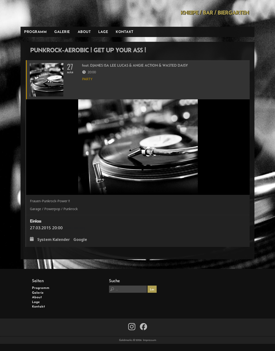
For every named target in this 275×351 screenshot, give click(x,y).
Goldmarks (55, 13)
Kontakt (124, 32)
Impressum (149, 340)
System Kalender (53, 239)
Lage (103, 32)
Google (80, 239)
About (84, 32)
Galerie (62, 32)
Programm (35, 32)
